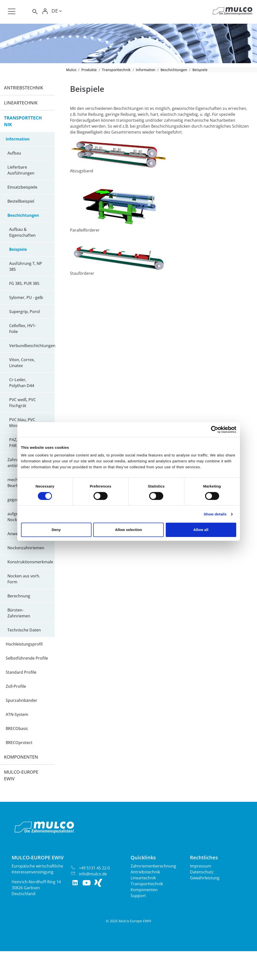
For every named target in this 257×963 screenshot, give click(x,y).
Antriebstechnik (145, 872)
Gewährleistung (204, 878)
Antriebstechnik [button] (23, 88)
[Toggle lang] (56, 11)
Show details (215, 514)
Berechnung (18, 596)
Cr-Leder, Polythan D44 (21, 382)
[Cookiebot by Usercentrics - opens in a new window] (214, 429)
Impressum (200, 866)
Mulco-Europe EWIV (21, 775)
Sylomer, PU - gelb (26, 297)
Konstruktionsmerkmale (30, 562)
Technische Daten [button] (24, 630)
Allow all (201, 530)
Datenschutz (202, 872)
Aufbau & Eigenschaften (22, 232)
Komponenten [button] (21, 757)
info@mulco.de (93, 874)
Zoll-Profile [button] (16, 686)
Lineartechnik (143, 878)
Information (145, 69)
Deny (56, 530)
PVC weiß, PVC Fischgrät (22, 402)
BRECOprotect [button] (19, 742)
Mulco (71, 69)
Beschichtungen (174, 69)
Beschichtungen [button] (23, 215)
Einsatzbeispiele (22, 187)
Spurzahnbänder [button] (21, 700)
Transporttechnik (116, 69)
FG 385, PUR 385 (24, 283)
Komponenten (144, 889)
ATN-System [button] (17, 714)
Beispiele (18, 249)
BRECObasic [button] (17, 728)
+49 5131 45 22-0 (94, 868)
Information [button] (18, 139)
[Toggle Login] (45, 11)
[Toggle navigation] (12, 11)
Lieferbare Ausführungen (20, 170)
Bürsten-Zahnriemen (18, 613)
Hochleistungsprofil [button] (24, 644)
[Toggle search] (34, 11)
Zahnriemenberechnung (153, 866)
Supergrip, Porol (24, 311)
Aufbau (14, 153)
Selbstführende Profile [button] (27, 658)
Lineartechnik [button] (21, 103)
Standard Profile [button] (21, 672)
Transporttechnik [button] (23, 121)
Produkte (89, 69)
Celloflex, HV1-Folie (22, 328)
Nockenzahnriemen (25, 547)
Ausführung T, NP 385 (25, 266)
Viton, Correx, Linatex (22, 362)
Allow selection (128, 530)
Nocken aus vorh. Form (23, 579)
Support (138, 895)
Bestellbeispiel (20, 201)
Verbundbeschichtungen (32, 345)
